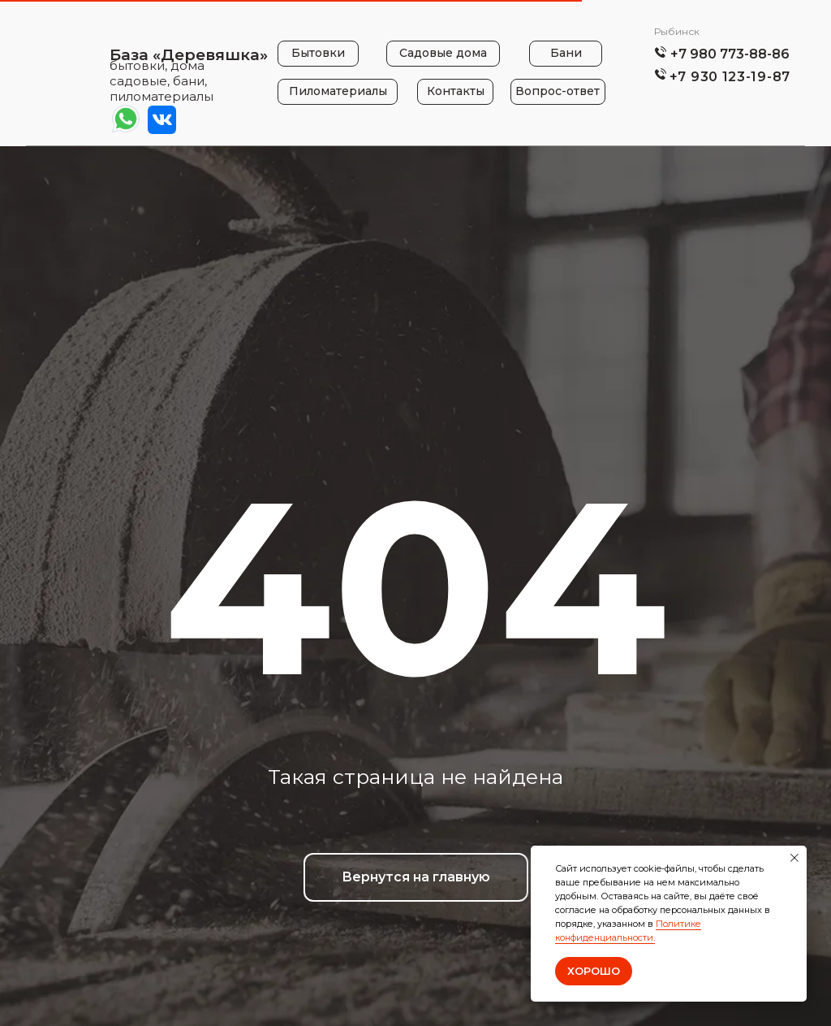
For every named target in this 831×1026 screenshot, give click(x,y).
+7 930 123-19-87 (730, 76)
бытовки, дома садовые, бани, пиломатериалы (161, 81)
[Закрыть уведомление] (794, 858)
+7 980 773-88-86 (730, 54)
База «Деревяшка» (189, 54)
